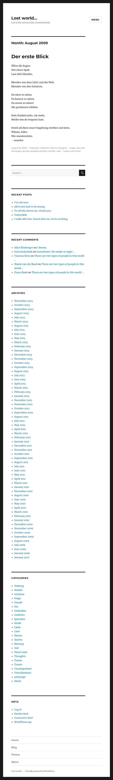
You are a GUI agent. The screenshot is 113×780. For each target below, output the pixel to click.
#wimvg (19, 585)
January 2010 (21, 520)
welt (58, 151)
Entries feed (21, 713)
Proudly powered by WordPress (40, 771)
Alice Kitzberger (23, 247)
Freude (18, 602)
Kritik (17, 623)
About (15, 761)
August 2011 (21, 462)
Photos (15, 754)
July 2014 (19, 329)
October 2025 (22, 304)
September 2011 (23, 458)
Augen (72, 148)
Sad (16, 647)
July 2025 (19, 317)
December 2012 (23, 400)
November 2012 (23, 404)
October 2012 (22, 408)
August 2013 (21, 371)
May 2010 (19, 503)
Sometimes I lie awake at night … (56, 251)
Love (17, 631)
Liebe (17, 627)
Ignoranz (19, 618)
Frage (17, 598)
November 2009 (23, 528)
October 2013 (21, 362)
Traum (18, 664)
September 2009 (24, 536)
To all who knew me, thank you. (32, 210)
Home (15, 740)
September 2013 (23, 367)
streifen (52, 151)
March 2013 (21, 387)
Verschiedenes (22, 672)
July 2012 (19, 420)
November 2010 (23, 491)
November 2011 (23, 449)
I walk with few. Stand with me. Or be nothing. (41, 218)
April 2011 (19, 478)
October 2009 (22, 532)
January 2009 (22, 553)
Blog (14, 747)
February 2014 (22, 346)
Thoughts (62, 148)
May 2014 (19, 338)
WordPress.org (22, 721)
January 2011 (21, 487)
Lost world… (24, 18)
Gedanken (34, 148)
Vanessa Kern (22, 255)
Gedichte (44, 148)
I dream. (42, 247)
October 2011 (21, 453)
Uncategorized (22, 668)
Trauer (18, 660)
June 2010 (20, 499)
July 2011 (19, 466)
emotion (19, 594)
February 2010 (22, 515)
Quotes (18, 639)
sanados (34, 151)
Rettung (19, 643)
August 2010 (21, 495)
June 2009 (20, 549)
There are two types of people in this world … (58, 272)
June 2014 (20, 333)
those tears (20, 652)
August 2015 (21, 325)
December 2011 (23, 445)
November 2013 (23, 358)
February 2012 (22, 437)
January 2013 (21, 396)
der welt (81, 148)
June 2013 (19, 379)
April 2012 (20, 429)
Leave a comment (72, 151)
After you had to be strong (29, 206)
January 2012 (21, 441)
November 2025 (23, 300)
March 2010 (21, 511)
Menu (95, 19)
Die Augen (16, 151)
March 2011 (20, 482)
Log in (18, 709)
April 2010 (20, 507)
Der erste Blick (30, 56)
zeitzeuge (20, 676)
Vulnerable (20, 214)
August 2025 (21, 313)
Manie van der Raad (25, 264)
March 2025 (21, 321)
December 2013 (23, 354)
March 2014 (21, 342)
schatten (43, 151)
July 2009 (19, 544)
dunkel (26, 151)
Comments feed (23, 717)
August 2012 (21, 416)
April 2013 (20, 383)
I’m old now (21, 202)
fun (16, 606)
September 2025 (24, 309)
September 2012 (23, 412)
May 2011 (19, 474)
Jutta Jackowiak (23, 251)
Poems (53, 148)
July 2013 (19, 375)
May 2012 (19, 424)
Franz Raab (20, 272)
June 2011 (19, 470)
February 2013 (22, 391)
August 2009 (21, 540)
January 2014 (21, 350)
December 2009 (23, 524)
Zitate (17, 681)
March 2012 (21, 433)
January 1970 (21, 557)
